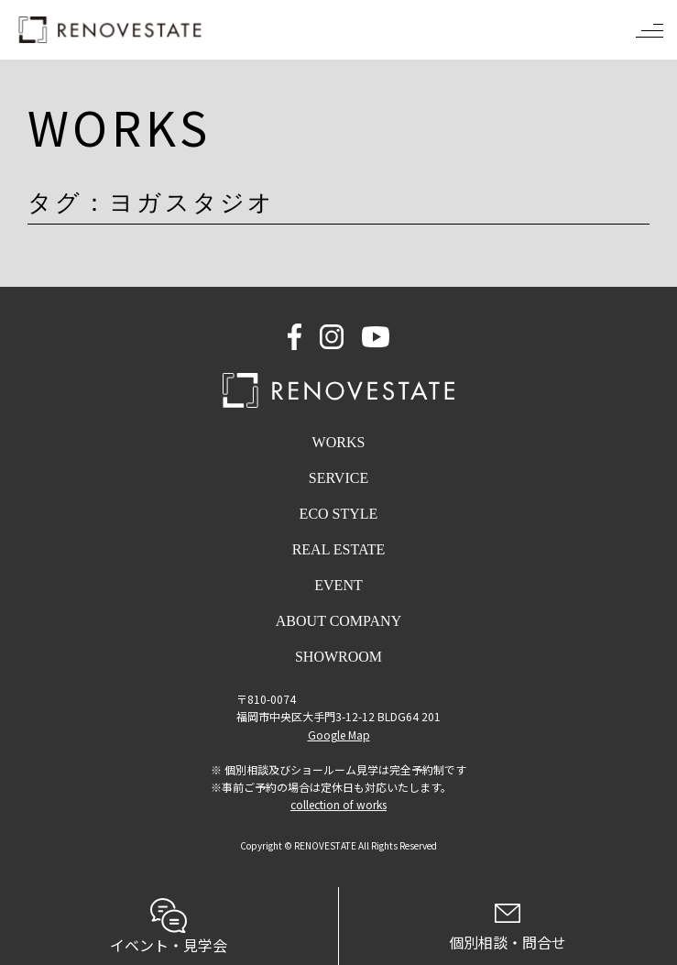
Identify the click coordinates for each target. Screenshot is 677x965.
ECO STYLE (339, 513)
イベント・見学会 (169, 927)
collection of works (338, 804)
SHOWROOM (338, 656)
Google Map (339, 734)
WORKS (339, 442)
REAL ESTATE (339, 549)
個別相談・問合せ (508, 928)
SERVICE (338, 478)
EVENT (338, 585)
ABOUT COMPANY (338, 621)
